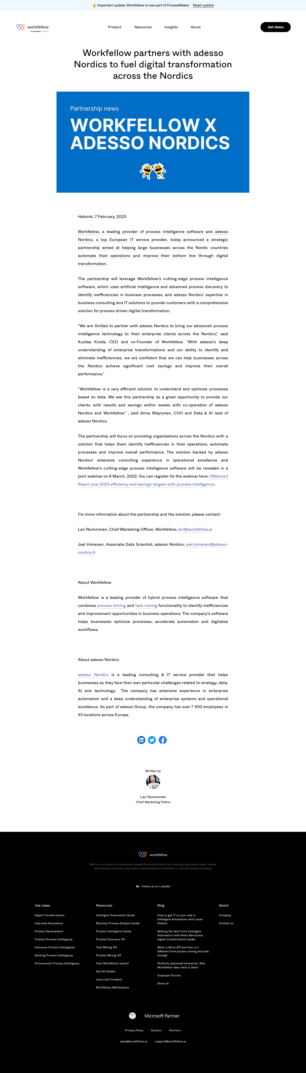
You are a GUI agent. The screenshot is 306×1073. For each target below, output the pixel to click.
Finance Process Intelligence (54, 939)
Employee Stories (169, 975)
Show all (163, 983)
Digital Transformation (50, 915)
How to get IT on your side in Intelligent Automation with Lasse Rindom (180, 919)
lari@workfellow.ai (195, 529)
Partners (175, 1030)
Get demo (276, 27)
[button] (114, 27)
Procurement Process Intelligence (57, 963)
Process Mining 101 (108, 955)
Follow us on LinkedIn (156, 886)
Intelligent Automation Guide (115, 915)
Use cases (42, 905)
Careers (156, 1030)
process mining (111, 605)
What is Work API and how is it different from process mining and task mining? (183, 951)
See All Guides (105, 971)
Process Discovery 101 (110, 939)
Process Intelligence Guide (113, 931)
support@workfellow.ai (170, 1041)
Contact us (226, 923)
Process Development (49, 931)
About (223, 905)
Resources (104, 905)
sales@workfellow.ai (133, 1041)
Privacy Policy (134, 1030)
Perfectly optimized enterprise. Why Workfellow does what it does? (181, 965)
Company (225, 915)
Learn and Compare (109, 979)
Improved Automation (49, 923)
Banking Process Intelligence (54, 955)
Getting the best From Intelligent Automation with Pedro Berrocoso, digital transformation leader (180, 935)
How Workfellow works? (112, 963)
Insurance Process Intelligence (55, 947)
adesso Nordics (93, 675)
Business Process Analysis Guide (117, 923)
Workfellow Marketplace (112, 987)
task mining (146, 605)
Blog (160, 905)
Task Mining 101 (106, 947)
